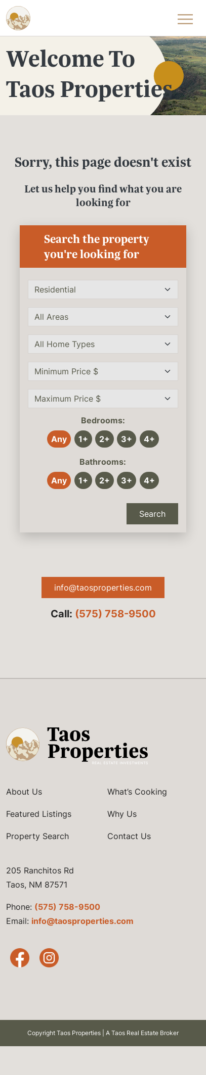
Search (152, 514)
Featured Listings (38, 814)
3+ (126, 439)
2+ (104, 439)
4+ (149, 439)
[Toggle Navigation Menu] (185, 18)
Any (59, 439)
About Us (24, 792)
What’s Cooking (137, 792)
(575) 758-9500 (115, 614)
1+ (83, 439)
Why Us (122, 814)
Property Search (37, 836)
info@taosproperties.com (103, 587)
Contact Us (129, 836)
